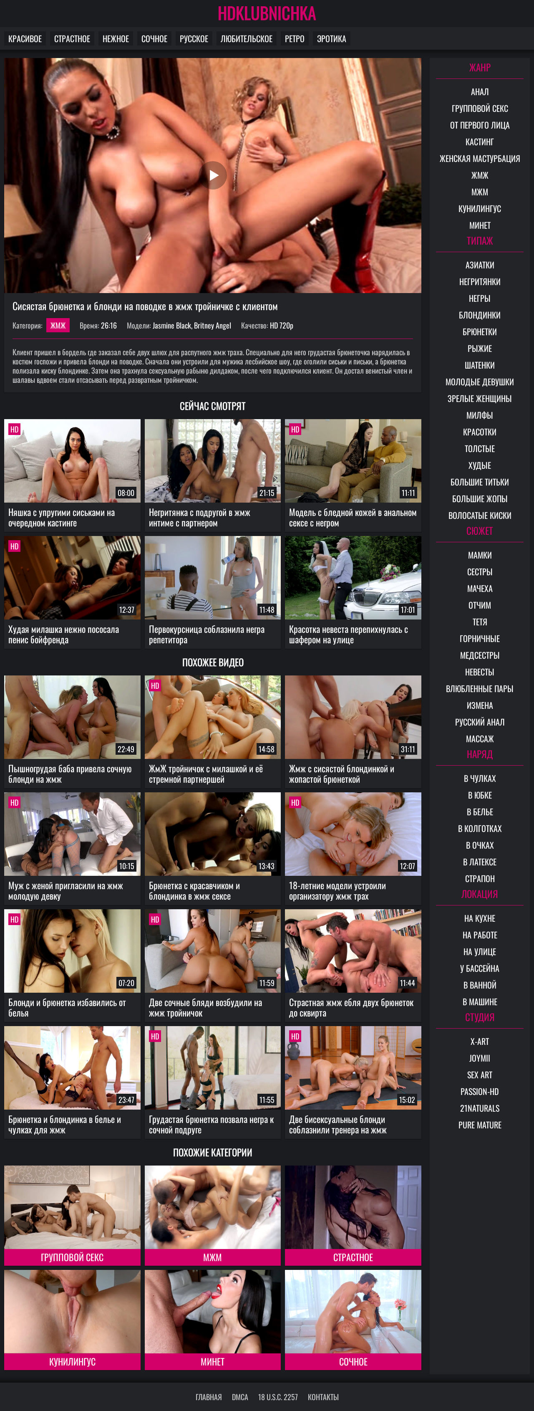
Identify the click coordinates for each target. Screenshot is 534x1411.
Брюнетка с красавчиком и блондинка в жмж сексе (194, 890)
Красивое (25, 38)
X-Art (480, 1041)
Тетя (480, 621)
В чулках (480, 778)
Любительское (246, 38)
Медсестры (480, 655)
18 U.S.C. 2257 (278, 1396)
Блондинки (480, 314)
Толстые (480, 448)
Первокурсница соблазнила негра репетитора (206, 634)
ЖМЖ (57, 325)
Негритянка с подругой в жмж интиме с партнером (199, 517)
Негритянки (480, 281)
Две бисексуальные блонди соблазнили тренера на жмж (338, 1124)
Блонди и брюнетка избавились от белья (67, 1007)
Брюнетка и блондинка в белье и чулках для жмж (64, 1124)
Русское (194, 38)
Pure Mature (479, 1124)
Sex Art (479, 1074)
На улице (479, 951)
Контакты (323, 1396)
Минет (212, 1361)
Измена (480, 705)
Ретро (295, 38)
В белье (480, 811)
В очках (480, 845)
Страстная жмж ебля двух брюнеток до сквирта (351, 1007)
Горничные (480, 638)
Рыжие (480, 348)
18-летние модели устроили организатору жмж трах (337, 890)
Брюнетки (480, 331)
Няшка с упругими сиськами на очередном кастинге (61, 517)
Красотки (479, 431)
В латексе (479, 861)
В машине (480, 1001)
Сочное (154, 38)
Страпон (480, 878)
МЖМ (212, 1257)
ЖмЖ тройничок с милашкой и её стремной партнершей (206, 773)
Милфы (479, 415)
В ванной (479, 985)
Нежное (116, 38)
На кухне (479, 918)
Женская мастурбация (480, 158)
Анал (480, 91)
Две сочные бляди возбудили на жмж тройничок (205, 1007)
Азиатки (480, 264)
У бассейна (479, 968)
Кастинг (480, 141)
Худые (480, 465)
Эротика (331, 38)
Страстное (72, 38)
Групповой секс (72, 1257)
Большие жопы (480, 498)
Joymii (479, 1058)
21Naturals (479, 1108)
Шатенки (480, 365)
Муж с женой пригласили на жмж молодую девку (65, 890)
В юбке (480, 795)
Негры (480, 298)
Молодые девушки (480, 381)
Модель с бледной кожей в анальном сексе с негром (353, 517)
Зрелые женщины (480, 398)
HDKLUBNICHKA (267, 12)
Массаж (480, 738)
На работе (480, 934)
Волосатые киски (479, 515)
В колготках (480, 828)
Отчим (480, 605)
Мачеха (480, 588)
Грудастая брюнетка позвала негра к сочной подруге (211, 1124)
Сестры (480, 571)
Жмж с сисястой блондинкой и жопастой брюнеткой (341, 773)
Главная (209, 1396)
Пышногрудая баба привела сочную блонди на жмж (70, 773)
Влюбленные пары (480, 688)
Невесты (479, 671)
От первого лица (480, 125)
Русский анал (480, 722)
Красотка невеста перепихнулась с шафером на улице (348, 634)
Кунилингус (72, 1361)
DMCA (240, 1396)
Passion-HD (480, 1091)
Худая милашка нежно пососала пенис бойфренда (63, 634)
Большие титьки (480, 481)
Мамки (480, 555)
